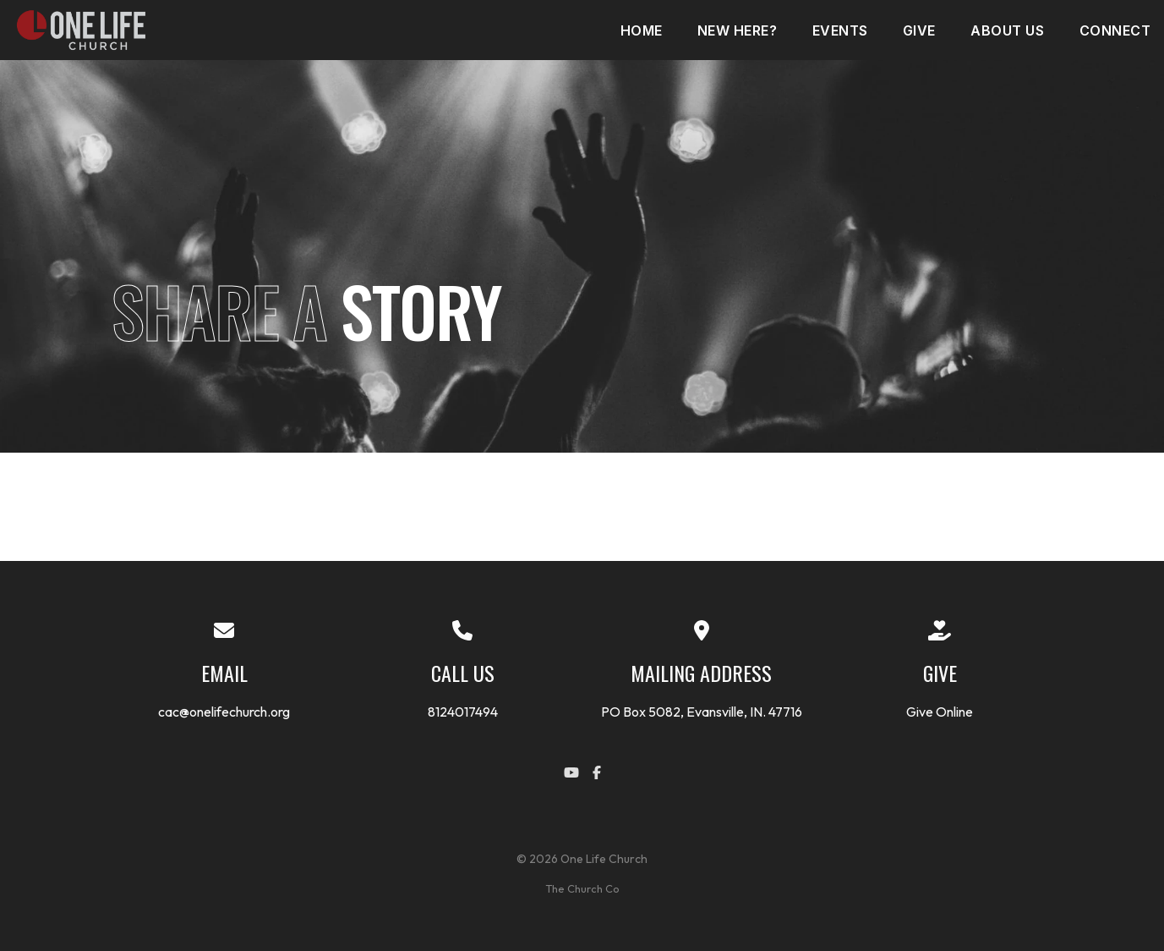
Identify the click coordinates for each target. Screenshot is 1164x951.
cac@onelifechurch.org (224, 711)
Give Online (939, 711)
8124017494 (463, 711)
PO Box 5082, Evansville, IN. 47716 (701, 711)
